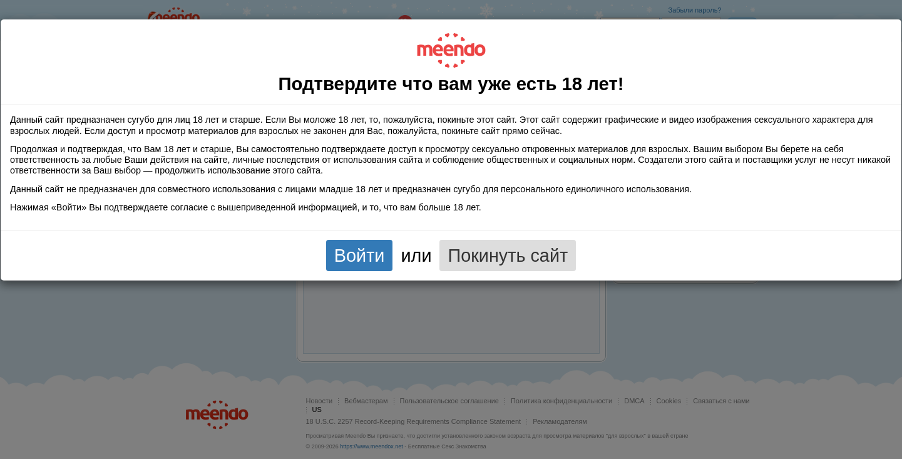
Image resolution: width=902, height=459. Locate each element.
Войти (359, 255)
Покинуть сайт (508, 255)
